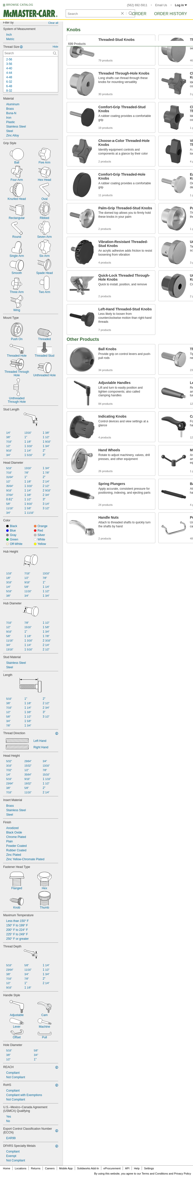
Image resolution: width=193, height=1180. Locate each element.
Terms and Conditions (155, 1173)
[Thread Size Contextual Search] (30, 53)
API (127, 1168)
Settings (149, 1168)
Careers (50, 1168)
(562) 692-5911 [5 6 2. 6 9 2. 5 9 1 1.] (137, 5)
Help (137, 1168)
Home (6, 1168)
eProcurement (112, 1168)
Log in (181, 5)
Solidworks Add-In (88, 1168)
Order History (170, 14)
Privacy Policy (182, 1173)
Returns (36, 1168)
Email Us (161, 5)
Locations (21, 1168)
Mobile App (66, 1168)
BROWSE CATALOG (19, 4)
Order (139, 14)
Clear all (53, 22)
